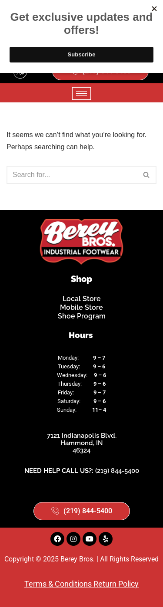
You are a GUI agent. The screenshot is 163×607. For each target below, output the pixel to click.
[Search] (72, 175)
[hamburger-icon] (81, 93)
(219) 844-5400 (117, 471)
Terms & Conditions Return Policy (81, 583)
